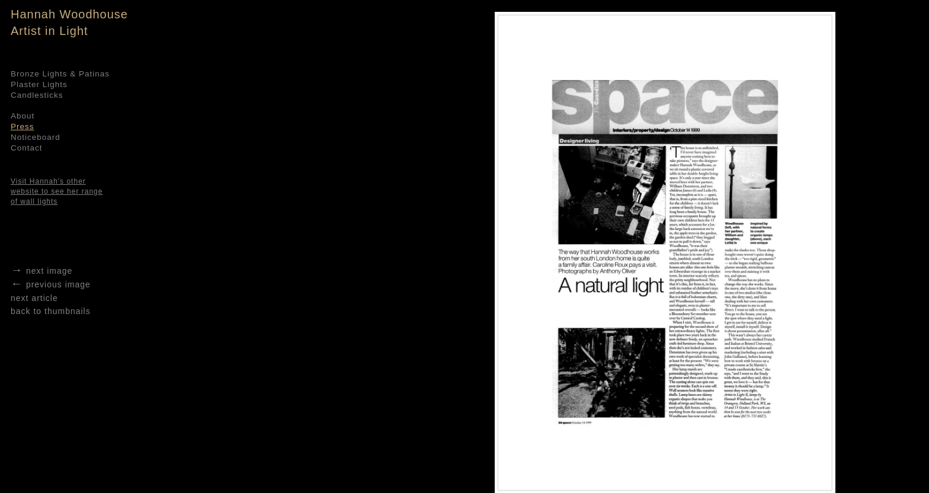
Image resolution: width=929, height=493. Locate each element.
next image (41, 271)
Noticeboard (35, 137)
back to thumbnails (51, 311)
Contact (27, 147)
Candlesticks (37, 95)
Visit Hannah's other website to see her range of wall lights (56, 191)
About (22, 115)
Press (22, 126)
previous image (51, 284)
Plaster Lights (39, 84)
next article (34, 298)
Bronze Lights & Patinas (60, 73)
